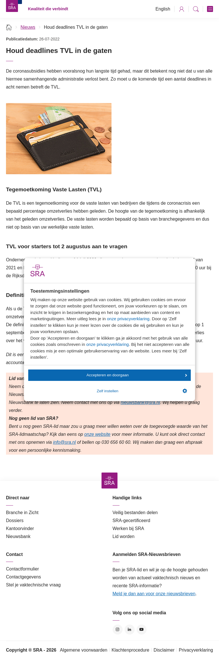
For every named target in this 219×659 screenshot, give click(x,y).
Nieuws (28, 27)
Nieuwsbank (18, 536)
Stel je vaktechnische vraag (33, 584)
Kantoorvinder (20, 528)
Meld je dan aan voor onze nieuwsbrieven (154, 593)
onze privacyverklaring (128, 318)
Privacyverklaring (196, 650)
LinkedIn (130, 630)
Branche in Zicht (22, 512)
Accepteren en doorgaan (136, 375)
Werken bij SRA (128, 528)
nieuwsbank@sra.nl (140, 402)
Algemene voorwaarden (83, 650)
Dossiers (14, 520)
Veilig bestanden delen (135, 512)
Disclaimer (164, 650)
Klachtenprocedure (130, 650)
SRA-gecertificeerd (131, 520)
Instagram (118, 630)
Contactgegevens (23, 576)
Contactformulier (22, 568)
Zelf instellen (142, 391)
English (162, 9)
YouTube (142, 630)
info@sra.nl (64, 442)
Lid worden (124, 536)
